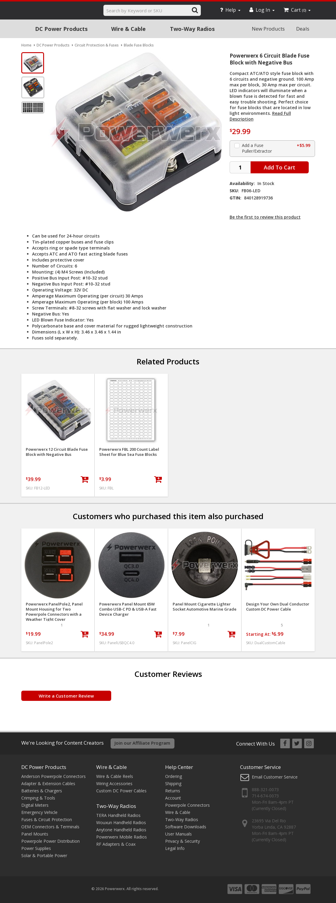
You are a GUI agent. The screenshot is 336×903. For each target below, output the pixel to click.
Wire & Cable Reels (114, 776)
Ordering (173, 776)
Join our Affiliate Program (142, 743)
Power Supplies (36, 848)
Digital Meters (35, 805)
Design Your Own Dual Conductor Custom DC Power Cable (277, 607)
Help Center (179, 767)
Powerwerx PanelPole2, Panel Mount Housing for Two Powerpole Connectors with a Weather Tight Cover (54, 612)
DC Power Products (61, 28)
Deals (302, 28)
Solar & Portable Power (44, 855)
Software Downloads (185, 827)
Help (230, 10)
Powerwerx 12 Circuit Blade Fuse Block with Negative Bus (57, 452)
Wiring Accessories (114, 783)
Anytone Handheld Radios (121, 830)
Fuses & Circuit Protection (46, 819)
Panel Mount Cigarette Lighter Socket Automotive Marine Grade (204, 607)
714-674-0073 (265, 796)
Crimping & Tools (38, 798)
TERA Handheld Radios (118, 815)
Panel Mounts (34, 834)
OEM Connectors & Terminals (50, 827)
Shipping (173, 783)
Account (173, 798)
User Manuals (178, 834)
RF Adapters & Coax (115, 844)
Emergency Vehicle (39, 812)
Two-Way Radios (192, 28)
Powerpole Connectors (187, 805)
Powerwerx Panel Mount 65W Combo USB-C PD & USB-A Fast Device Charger (127, 609)
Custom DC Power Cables (121, 791)
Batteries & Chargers (41, 791)
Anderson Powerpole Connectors (53, 776)
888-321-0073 (265, 789)
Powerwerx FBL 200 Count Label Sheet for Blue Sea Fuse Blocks (129, 452)
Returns (172, 791)
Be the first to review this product (265, 217)
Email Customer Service (275, 777)
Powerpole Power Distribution (50, 841)
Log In (262, 10)
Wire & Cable (128, 28)
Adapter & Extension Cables (48, 783)
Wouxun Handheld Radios (121, 822)
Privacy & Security (182, 841)
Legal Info (175, 848)
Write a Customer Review (66, 696)
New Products (268, 28)
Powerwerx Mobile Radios (121, 837)
